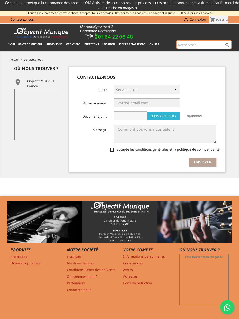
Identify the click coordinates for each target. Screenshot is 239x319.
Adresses (130, 276)
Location (108, 44)
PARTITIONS (91, 44)
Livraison (74, 256)
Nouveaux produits (26, 263)
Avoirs (128, 269)
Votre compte (138, 249)
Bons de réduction (137, 283)
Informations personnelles (144, 256)
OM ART (154, 44)
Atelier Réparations (132, 44)
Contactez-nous (22, 19)
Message (100, 129)
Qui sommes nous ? (82, 276)
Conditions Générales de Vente (91, 269)
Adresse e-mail (95, 103)
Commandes (133, 263)
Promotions (19, 256)
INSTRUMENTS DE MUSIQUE (25, 44)
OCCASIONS (73, 44)
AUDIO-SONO (54, 44)
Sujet (103, 90)
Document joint (95, 116)
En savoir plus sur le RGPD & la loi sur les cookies (181, 13)
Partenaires (76, 283)
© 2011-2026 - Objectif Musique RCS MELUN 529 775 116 (119, 312)
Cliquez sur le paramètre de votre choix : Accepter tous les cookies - (70, 13)
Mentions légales (80, 263)
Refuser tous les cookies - (131, 13)
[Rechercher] (204, 44)
